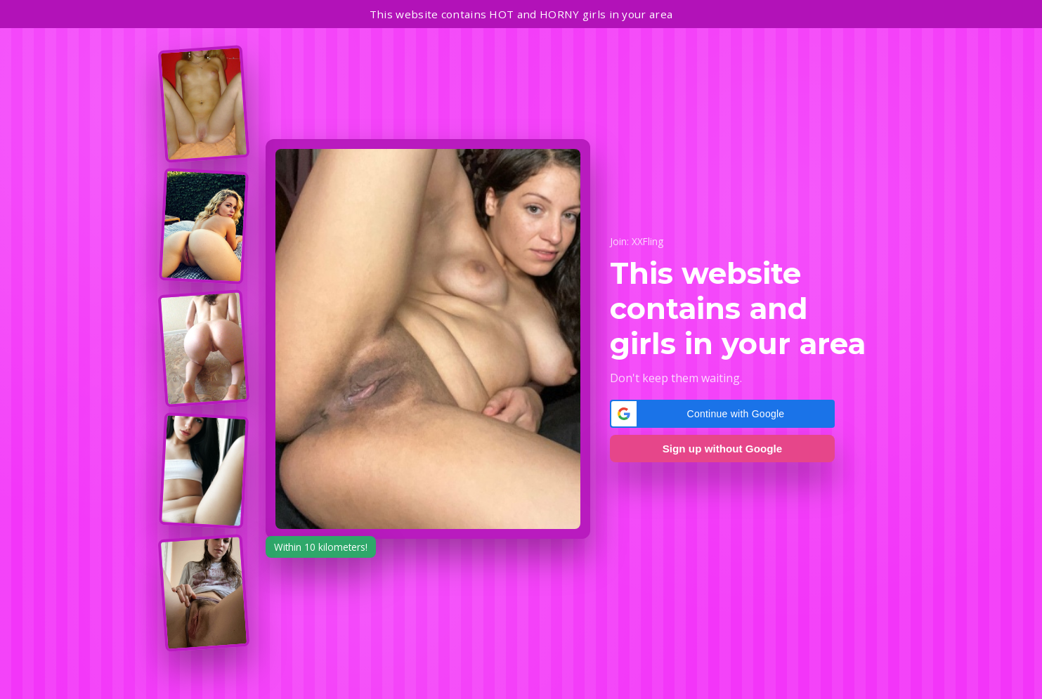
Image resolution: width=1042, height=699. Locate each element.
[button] (722, 414)
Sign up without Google (722, 449)
